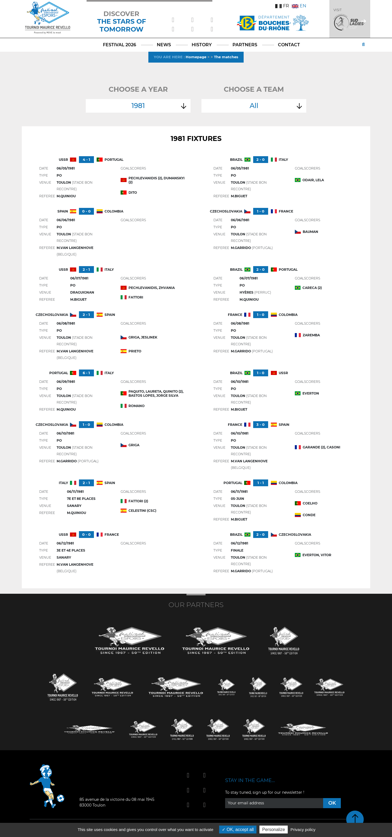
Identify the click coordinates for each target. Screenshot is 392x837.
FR (282, 5)
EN (299, 5)
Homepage (196, 57)
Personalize (273, 829)
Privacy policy (303, 829)
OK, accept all (238, 829)
